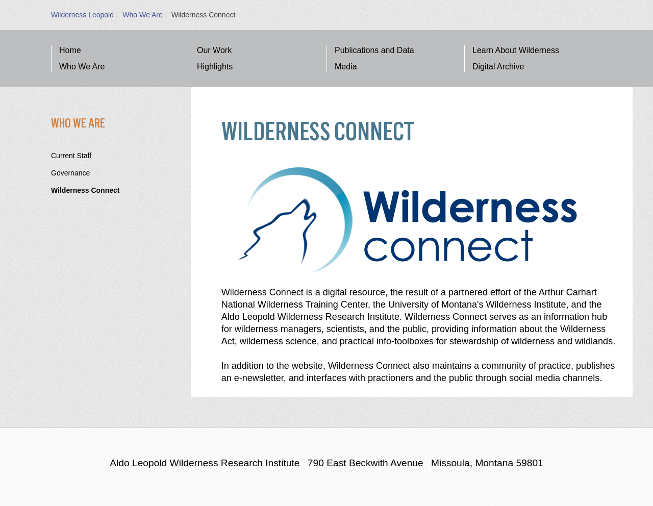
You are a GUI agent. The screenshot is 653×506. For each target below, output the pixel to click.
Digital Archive (498, 66)
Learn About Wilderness (515, 50)
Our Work (214, 50)
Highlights (215, 66)
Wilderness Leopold (82, 15)
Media (346, 66)
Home (70, 50)
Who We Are (142, 15)
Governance (70, 173)
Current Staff (71, 155)
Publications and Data (374, 50)
